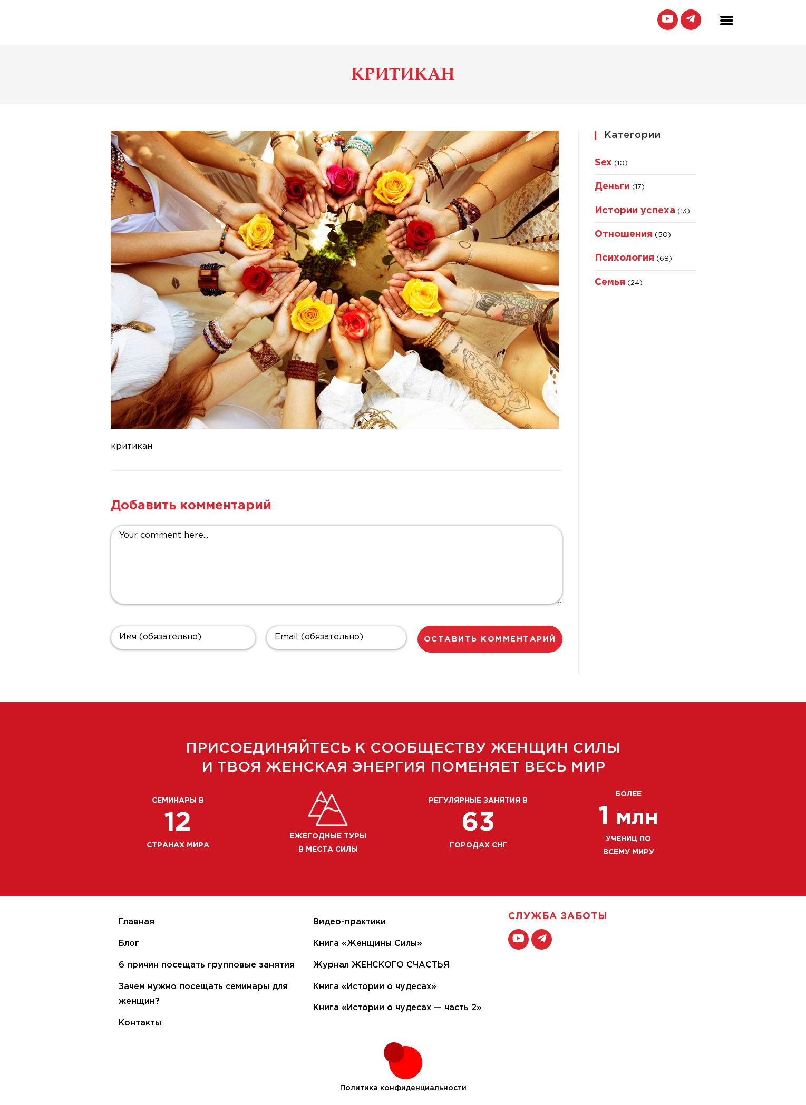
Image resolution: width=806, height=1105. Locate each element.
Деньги (612, 186)
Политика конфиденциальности (403, 1088)
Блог (129, 944)
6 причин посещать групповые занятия (207, 965)
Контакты (140, 1023)
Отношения (624, 234)
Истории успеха (635, 210)
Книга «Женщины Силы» (367, 944)
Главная (136, 922)
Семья (610, 282)
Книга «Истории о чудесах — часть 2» (397, 1008)
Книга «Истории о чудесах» (374, 987)
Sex (603, 163)
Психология (624, 258)
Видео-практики (349, 922)
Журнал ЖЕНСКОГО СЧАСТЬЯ (381, 965)
